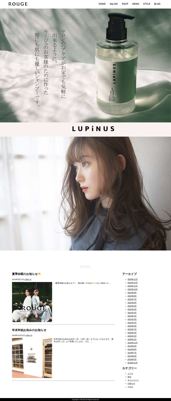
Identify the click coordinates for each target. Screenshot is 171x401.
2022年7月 (132, 299)
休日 (129, 377)
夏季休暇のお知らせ (26, 273)
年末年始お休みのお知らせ (29, 330)
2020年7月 (132, 329)
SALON (114, 4)
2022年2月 (132, 316)
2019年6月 (132, 356)
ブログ (130, 387)
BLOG (157, 4)
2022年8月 (132, 296)
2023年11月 (133, 279)
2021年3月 (132, 319)
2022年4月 (132, 309)
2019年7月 (132, 353)
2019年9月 (132, 346)
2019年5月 (132, 359)
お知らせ (27, 279)
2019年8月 (132, 349)
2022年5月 (132, 306)
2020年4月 (132, 333)
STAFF (125, 4)
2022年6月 (132, 303)
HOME (102, 4)
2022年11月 (133, 286)
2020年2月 (132, 336)
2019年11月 (133, 343)
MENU (135, 4)
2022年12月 (133, 283)
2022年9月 (132, 293)
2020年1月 (132, 339)
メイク (130, 373)
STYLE (146, 4)
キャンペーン (133, 380)
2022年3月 (132, 313)
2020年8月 (132, 326)
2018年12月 (133, 363)
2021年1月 (132, 323)
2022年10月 (133, 289)
